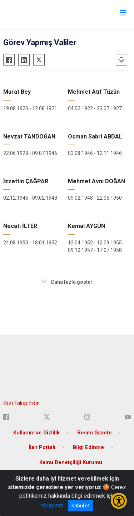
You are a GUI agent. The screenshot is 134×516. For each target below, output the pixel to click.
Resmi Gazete (94, 433)
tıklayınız (52, 505)
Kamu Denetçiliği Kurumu (70, 462)
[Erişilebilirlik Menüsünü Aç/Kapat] (119, 501)
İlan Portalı (42, 447)
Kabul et (80, 505)
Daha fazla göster (72, 282)
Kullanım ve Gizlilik (36, 433)
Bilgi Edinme (88, 447)
